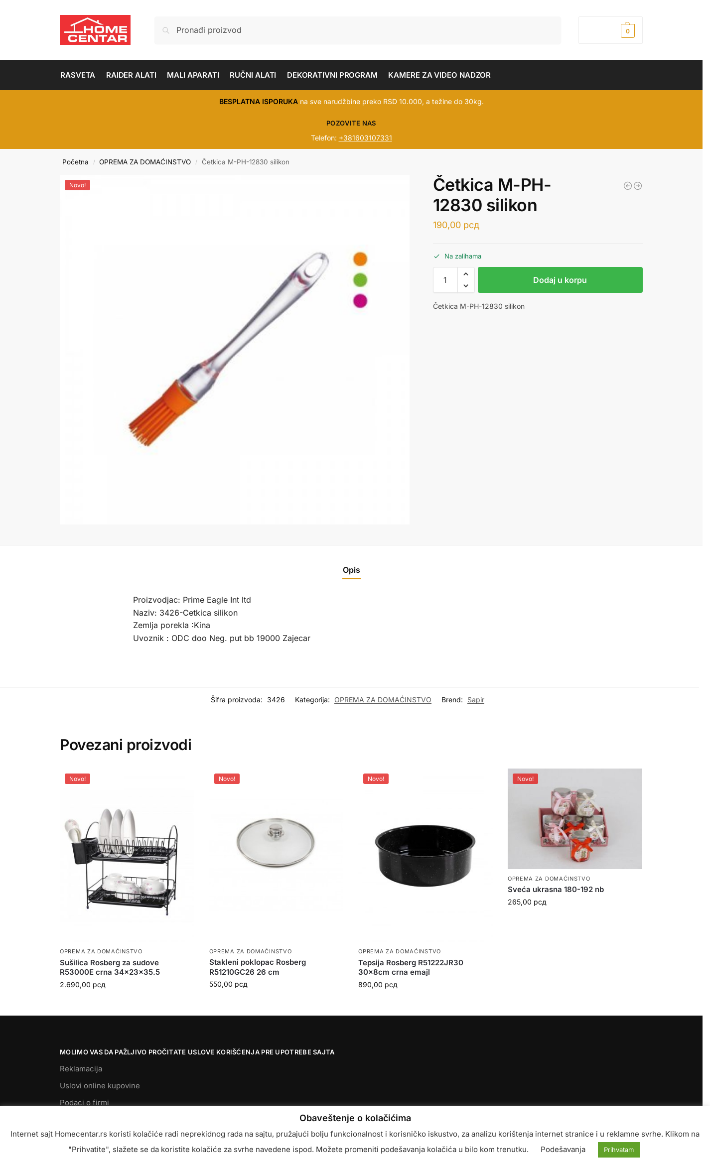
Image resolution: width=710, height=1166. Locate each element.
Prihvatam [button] (619, 1150)
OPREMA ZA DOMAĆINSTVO (145, 162)
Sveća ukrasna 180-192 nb (556, 889)
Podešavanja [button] (563, 1149)
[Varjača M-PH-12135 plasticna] (628, 186)
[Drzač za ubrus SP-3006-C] (638, 186)
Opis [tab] (351, 570)
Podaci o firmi (84, 1102)
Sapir (475, 699)
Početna (75, 162)
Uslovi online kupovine (100, 1085)
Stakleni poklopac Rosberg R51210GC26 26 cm (257, 967)
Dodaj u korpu (560, 280)
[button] (610, 30)
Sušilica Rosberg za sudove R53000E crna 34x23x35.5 (110, 967)
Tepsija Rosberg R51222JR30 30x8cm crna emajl (410, 967)
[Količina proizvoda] (445, 280)
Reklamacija (81, 1068)
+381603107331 (365, 137)
